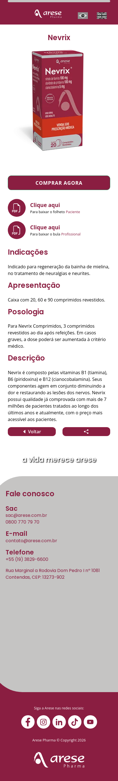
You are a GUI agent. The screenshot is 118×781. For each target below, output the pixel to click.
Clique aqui (45, 205)
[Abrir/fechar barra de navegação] (14, 15)
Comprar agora (58, 182)
